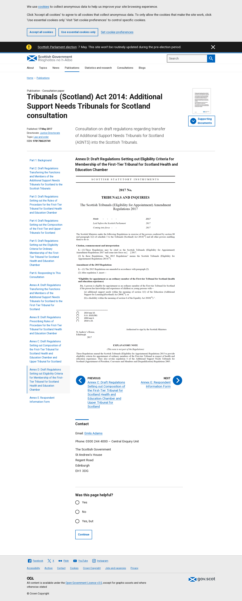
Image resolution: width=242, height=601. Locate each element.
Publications (72, 67)
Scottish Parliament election (57, 47)
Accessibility (33, 568)
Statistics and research (98, 67)
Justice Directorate (50, 133)
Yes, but (87, 521)
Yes (84, 502)
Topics (43, 67)
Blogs (142, 67)
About (30, 67)
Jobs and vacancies (115, 568)
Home (30, 78)
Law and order (41, 137)
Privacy (134, 568)
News (55, 67)
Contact (61, 568)
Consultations (125, 67)
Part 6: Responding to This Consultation (45, 275)
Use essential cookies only (78, 32)
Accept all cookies (41, 32)
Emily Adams (93, 433)
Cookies (74, 568)
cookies (43, 7)
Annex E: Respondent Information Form (42, 399)
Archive (49, 568)
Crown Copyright (92, 568)
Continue (83, 534)
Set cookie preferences (117, 32)
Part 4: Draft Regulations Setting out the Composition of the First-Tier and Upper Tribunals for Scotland (46, 226)
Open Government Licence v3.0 (84, 582)
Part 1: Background (41, 160)
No (84, 512)
